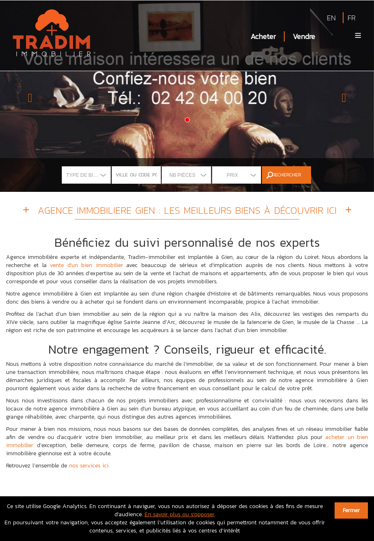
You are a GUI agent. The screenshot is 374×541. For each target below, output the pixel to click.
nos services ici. (89, 465)
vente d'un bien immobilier (86, 265)
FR (352, 17)
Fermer (351, 510)
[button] (28, 96)
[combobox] (86, 175)
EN (331, 17)
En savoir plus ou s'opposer (179, 514)
